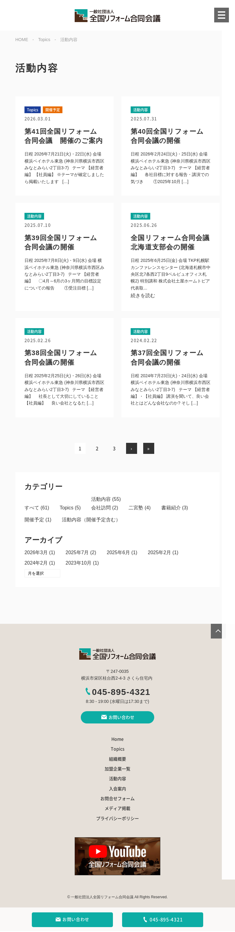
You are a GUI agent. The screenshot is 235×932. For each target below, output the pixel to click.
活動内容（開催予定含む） (91, 520)
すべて (31, 508)
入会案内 (117, 790)
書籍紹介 (171, 508)
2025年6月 (119, 553)
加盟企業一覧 (117, 770)
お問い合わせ (72, 920)
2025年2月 (160, 553)
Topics (66, 508)
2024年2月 (36, 563)
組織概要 (117, 760)
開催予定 (34, 520)
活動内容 (101, 499)
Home (117, 740)
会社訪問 (101, 508)
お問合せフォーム (117, 799)
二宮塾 (136, 508)
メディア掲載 (117, 809)
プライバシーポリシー (117, 819)
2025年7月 (77, 553)
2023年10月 (79, 563)
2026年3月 (36, 553)
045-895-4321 (117, 693)
